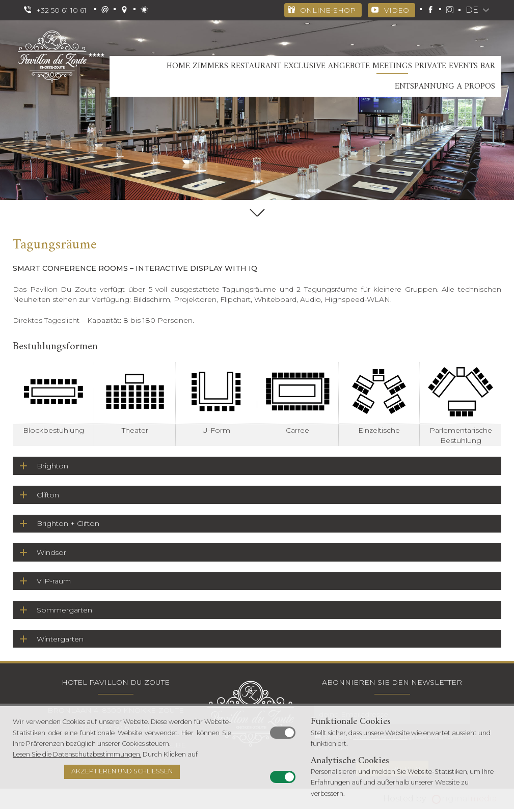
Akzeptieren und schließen (122, 771)
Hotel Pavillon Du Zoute (116, 682)
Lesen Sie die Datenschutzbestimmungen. (77, 754)
